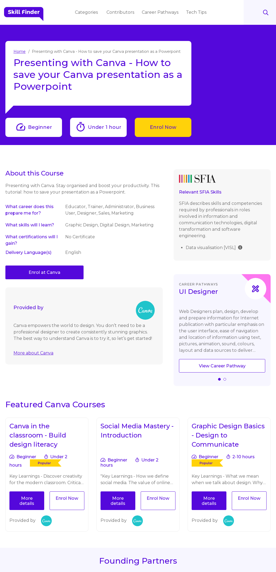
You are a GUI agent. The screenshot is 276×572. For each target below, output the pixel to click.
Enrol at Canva (44, 272)
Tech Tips (197, 12)
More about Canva (33, 353)
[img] (240, 247)
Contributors (120, 12)
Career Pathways (161, 12)
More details (26, 501)
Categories (87, 12)
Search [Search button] (260, 12)
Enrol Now (163, 127)
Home (19, 51)
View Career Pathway (222, 365)
